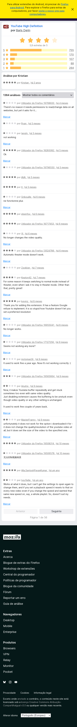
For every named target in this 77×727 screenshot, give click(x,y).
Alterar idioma (10, 715)
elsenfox (26, 214)
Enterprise (9, 632)
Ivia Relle (26, 480)
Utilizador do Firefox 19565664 (38, 376)
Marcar (6, 116)
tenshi (24, 133)
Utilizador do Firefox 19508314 (38, 443)
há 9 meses (62, 342)
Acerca (8, 557)
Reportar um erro (14, 598)
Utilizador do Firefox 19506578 (38, 453)
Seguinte (56, 511)
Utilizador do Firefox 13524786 (38, 250)
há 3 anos (36, 82)
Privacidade (9, 692)
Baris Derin (23, 30)
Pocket (8, 671)
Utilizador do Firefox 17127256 (38, 342)
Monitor (8, 666)
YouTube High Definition (27, 26)
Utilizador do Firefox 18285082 (38, 150)
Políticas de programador (19, 580)
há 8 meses (36, 301)
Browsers (9, 648)
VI (22, 233)
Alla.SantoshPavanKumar (34, 470)
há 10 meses (62, 443)
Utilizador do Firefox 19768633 (38, 103)
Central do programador (19, 574)
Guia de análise (13, 603)
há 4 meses (62, 103)
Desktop (8, 620)
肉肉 (23, 177)
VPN (6, 654)
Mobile (7, 626)
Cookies (24, 692)
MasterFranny (28, 419)
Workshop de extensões (19, 568)
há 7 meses (38, 267)
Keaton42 (26, 277)
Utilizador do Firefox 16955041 (38, 325)
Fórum (7, 592)
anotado (21, 698)
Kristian (25, 82)
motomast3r (27, 359)
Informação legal (42, 692)
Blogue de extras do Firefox (21, 562)
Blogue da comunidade (18, 586)
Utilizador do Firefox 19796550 (38, 167)
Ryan (24, 123)
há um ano (54, 470)
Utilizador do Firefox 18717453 (38, 223)
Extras (7, 551)
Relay (6, 660)
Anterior (20, 511)
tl (22, 187)
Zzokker (26, 267)
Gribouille (26, 197)
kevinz (25, 301)
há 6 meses (39, 197)
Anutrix (25, 386)
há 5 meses (34, 123)
